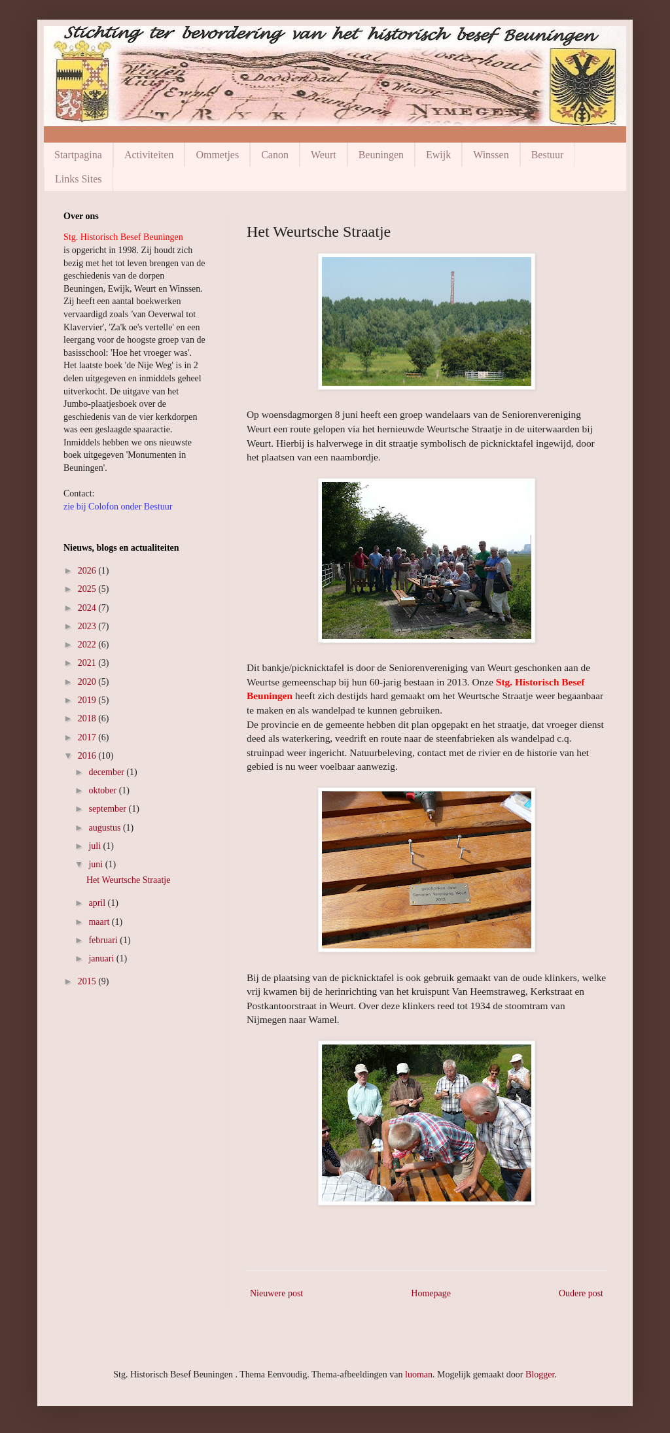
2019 (88, 700)
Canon (275, 154)
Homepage (431, 1293)
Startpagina (78, 154)
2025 (88, 589)
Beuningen (381, 154)
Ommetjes (217, 154)
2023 (88, 626)
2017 (88, 737)
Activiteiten (149, 154)
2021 (88, 663)
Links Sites (78, 178)
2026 (88, 571)
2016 (88, 756)
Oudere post (581, 1293)
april (97, 903)
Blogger (539, 1374)
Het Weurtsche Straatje (128, 880)
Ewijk (438, 154)
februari (104, 940)
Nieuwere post (276, 1293)
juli (95, 846)
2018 (88, 718)
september (108, 809)
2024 (88, 608)
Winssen (490, 154)
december (107, 772)
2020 (88, 682)
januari (102, 958)
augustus (105, 828)
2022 (88, 644)
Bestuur (547, 154)
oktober (103, 790)
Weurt (323, 154)
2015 (88, 981)
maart (99, 922)
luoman (418, 1374)
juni (96, 864)
